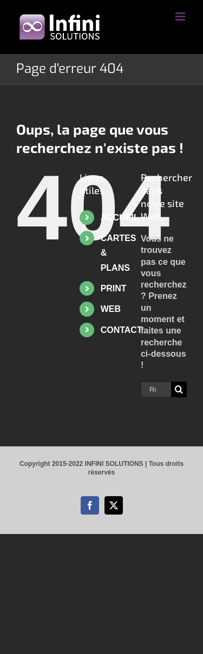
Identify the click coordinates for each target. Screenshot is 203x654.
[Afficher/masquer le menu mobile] (181, 16)
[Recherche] (179, 389)
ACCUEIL (120, 217)
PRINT (114, 288)
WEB (111, 308)
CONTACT (121, 330)
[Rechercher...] (156, 389)
